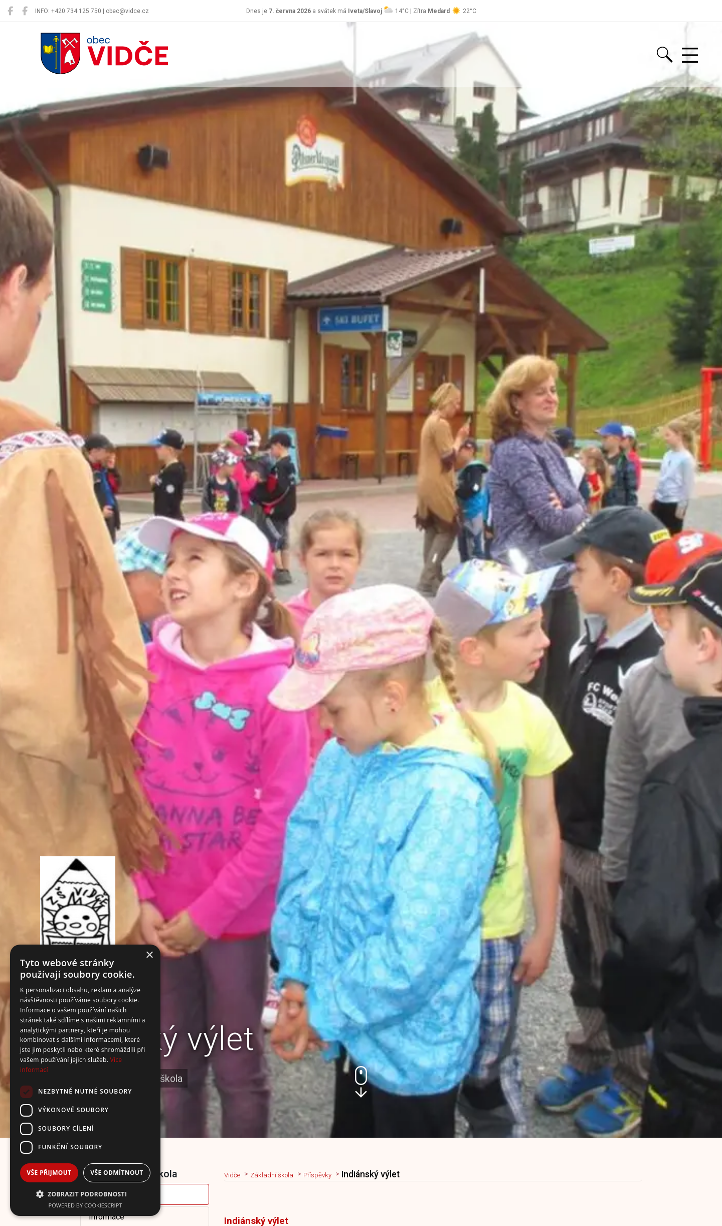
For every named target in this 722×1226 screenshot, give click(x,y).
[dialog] (85, 1080)
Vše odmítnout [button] (116, 1172)
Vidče (235, 1174)
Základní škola (283, 1174)
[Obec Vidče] (10, 11)
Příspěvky (338, 1174)
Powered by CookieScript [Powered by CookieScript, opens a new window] (85, 1205)
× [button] (149, 955)
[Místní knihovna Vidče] (25, 11)
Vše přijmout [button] (49, 1172)
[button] (361, 1082)
